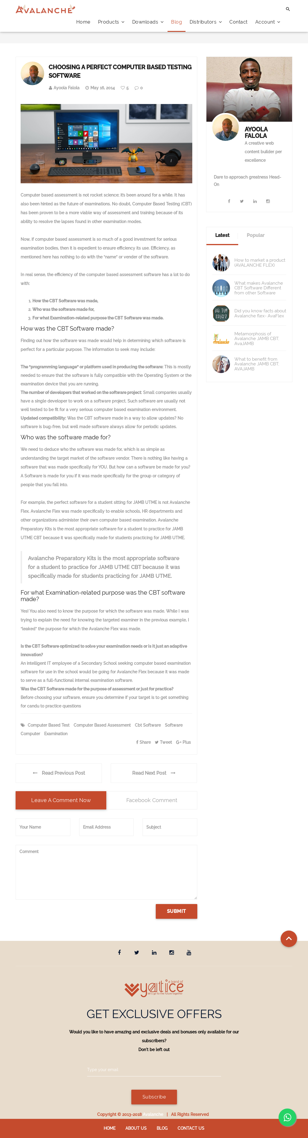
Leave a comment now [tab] (61, 800)
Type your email (102, 1069)
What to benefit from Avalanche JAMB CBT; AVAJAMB (256, 364)
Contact (238, 22)
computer (30, 733)
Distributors (206, 22)
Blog (176, 22)
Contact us (191, 1128)
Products (111, 22)
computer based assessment (102, 725)
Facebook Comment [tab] (151, 800)
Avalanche (153, 1114)
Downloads (148, 22)
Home (83, 22)
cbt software (148, 725)
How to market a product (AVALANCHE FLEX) (259, 263)
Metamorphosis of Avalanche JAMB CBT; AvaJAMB (256, 338)
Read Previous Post (59, 773)
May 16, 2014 (102, 87)
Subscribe (154, 1097)
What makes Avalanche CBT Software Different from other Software (258, 288)
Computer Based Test (48, 725)
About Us (136, 1128)
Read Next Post (153, 773)
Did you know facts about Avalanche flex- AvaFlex (260, 313)
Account (267, 22)
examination (55, 733)
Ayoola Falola (67, 87)
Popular (255, 235)
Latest (222, 235)
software (174, 725)
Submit (176, 911)
